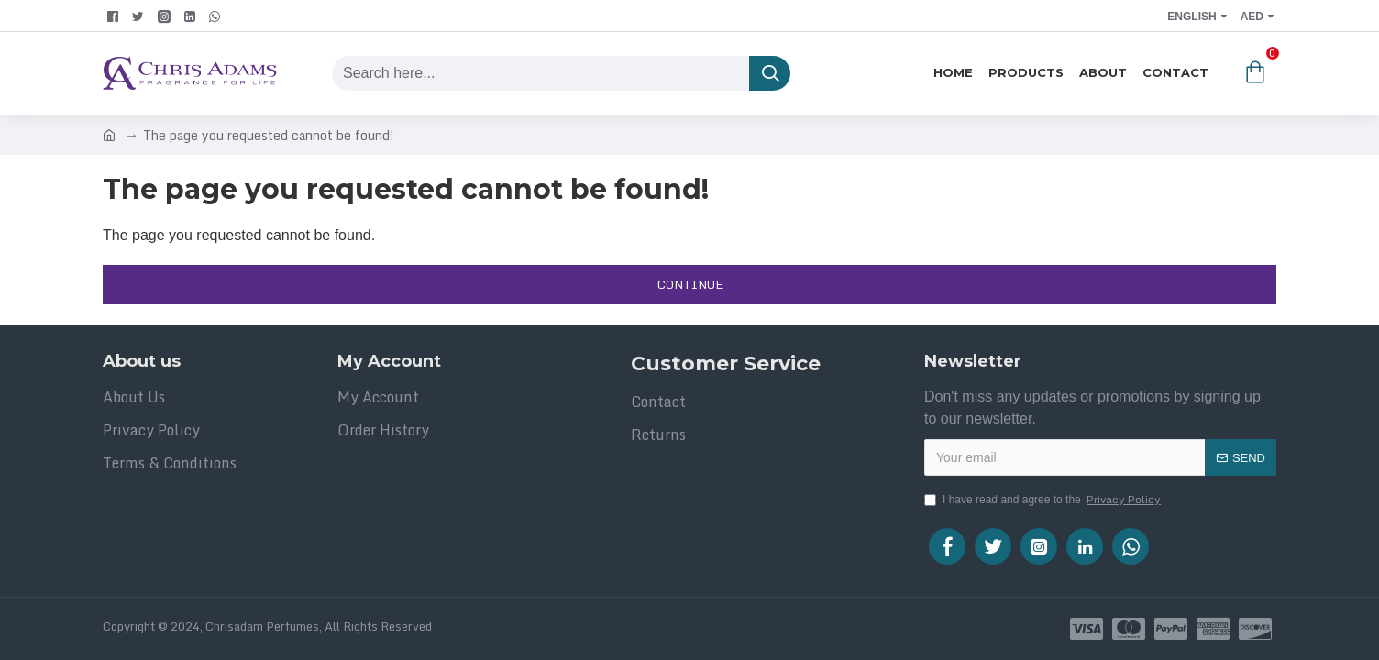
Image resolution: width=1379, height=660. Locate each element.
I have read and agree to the (1044, 499)
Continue (690, 284)
